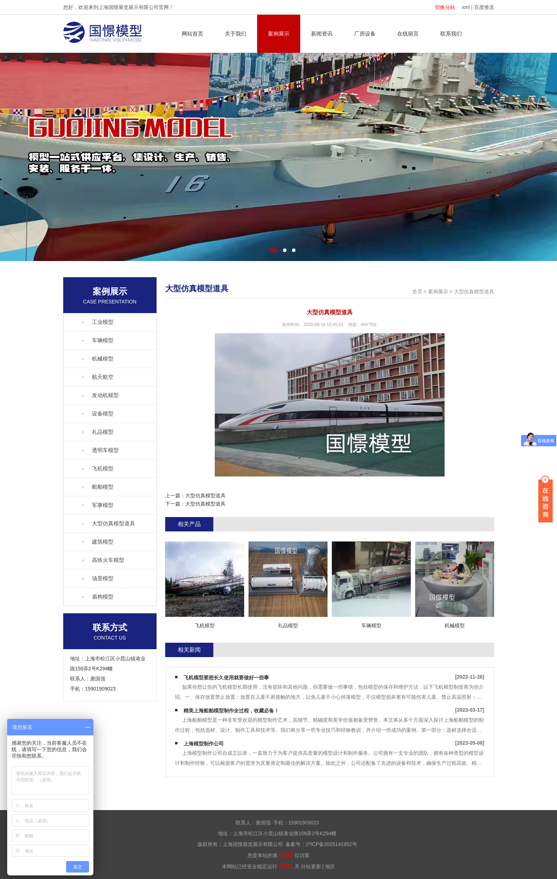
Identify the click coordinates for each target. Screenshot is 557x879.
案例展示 (278, 34)
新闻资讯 (322, 34)
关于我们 (235, 34)
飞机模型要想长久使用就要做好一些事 (226, 677)
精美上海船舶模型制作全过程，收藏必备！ (231, 710)
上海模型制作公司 (204, 744)
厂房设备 (365, 34)
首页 (417, 291)
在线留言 (408, 34)
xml (466, 7)
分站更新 (311, 866)
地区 (330, 866)
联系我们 (451, 34)
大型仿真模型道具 (474, 291)
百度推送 (484, 7)
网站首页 (192, 34)
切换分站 (445, 7)
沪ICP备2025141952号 (331, 844)
